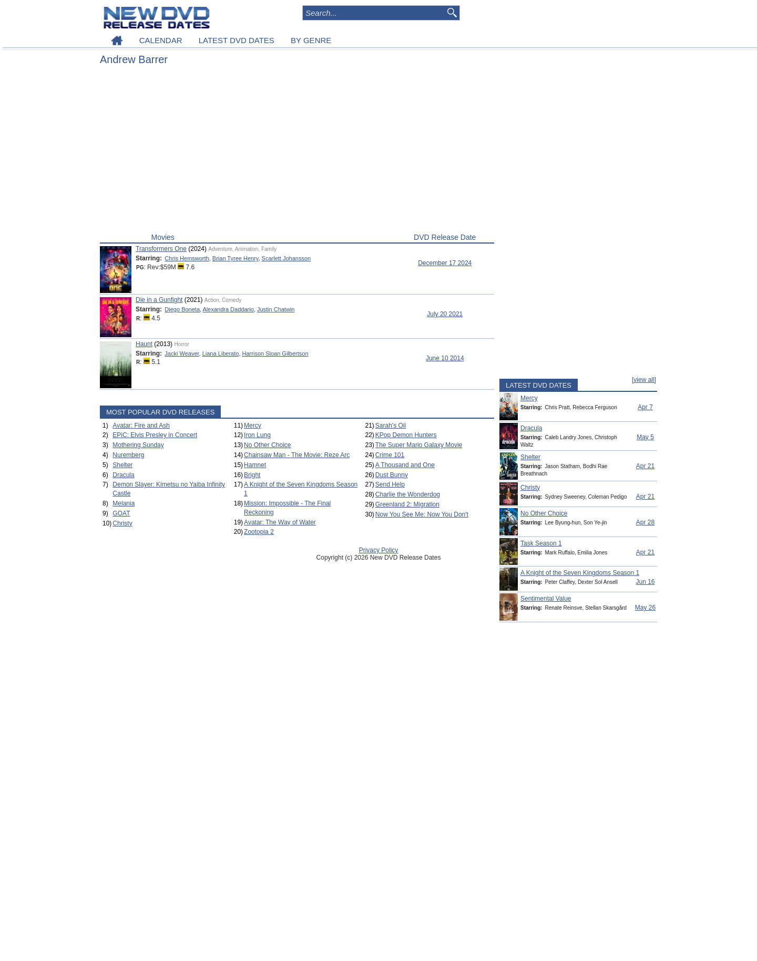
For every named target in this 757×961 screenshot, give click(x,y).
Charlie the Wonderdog (407, 494)
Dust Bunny (391, 475)
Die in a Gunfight (159, 300)
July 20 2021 (445, 314)
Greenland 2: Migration (407, 504)
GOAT (121, 513)
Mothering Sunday (137, 445)
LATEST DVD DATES (236, 40)
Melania (123, 503)
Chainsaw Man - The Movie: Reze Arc (297, 455)
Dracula (123, 475)
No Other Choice (267, 445)
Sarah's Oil (390, 425)
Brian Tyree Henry (235, 258)
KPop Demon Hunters (406, 435)
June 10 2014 (445, 358)
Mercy (252, 425)
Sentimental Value (545, 598)
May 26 (645, 607)
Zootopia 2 (259, 531)
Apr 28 (645, 522)
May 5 (645, 437)
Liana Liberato (220, 353)
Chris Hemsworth (187, 258)
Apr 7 (645, 407)
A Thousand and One (405, 465)
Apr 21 (645, 466)
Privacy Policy (378, 550)
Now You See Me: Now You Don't (421, 514)
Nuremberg (128, 455)
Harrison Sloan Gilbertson (275, 353)
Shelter (122, 465)
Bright (252, 475)
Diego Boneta (182, 309)
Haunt (144, 344)
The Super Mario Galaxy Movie (418, 445)
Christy (122, 523)
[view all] (644, 379)
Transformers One (161, 248)
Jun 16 (645, 581)
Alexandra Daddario (228, 309)
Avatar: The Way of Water (280, 522)
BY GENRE (311, 40)
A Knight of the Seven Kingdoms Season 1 (579, 572)
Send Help (390, 484)
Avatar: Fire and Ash (141, 425)
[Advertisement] (297, 151)
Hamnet (255, 465)
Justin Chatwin (276, 309)
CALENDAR (160, 40)
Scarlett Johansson (286, 258)
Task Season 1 (541, 543)
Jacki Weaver (182, 353)
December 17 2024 (445, 263)
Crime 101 (389, 455)
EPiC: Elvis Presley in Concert (154, 435)
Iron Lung (257, 435)
